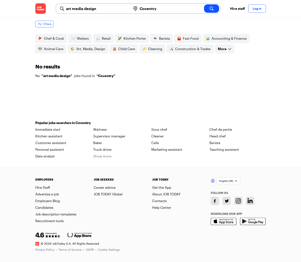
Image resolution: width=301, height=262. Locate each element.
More (224, 49)
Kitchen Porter (132, 38)
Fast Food (188, 38)
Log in (257, 8)
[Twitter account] (226, 201)
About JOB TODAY (166, 194)
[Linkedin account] (250, 201)
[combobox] (97, 8)
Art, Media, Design (87, 49)
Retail (103, 38)
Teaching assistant (224, 149)
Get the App (161, 187)
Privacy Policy (46, 249)
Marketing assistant (166, 149)
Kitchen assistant (48, 136)
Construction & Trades (190, 49)
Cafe (155, 143)
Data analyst (45, 156)
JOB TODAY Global (108, 194)
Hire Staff (42, 187)
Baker (97, 143)
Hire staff (237, 8)
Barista (161, 38)
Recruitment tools (49, 221)
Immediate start (47, 129)
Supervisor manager (109, 136)
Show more (102, 156)
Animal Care (50, 49)
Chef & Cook (51, 38)
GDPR (91, 249)
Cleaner (157, 136)
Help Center (161, 207)
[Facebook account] (215, 201)
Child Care (123, 49)
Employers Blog (47, 201)
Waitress (100, 129)
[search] (211, 8)
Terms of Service (71, 249)
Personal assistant (49, 149)
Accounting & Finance (226, 38)
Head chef (217, 136)
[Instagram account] (238, 201)
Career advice (105, 187)
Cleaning (152, 49)
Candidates (44, 207)
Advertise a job (47, 194)
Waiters (80, 38)
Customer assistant (50, 143)
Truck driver (102, 149)
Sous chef (159, 129)
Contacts (159, 201)
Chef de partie (220, 129)
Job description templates (56, 214)
